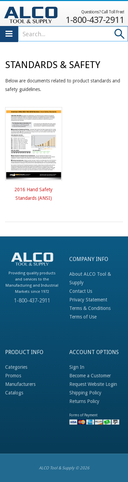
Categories (16, 367)
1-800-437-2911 (95, 16)
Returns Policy (84, 401)
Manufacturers (20, 384)
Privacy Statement (88, 299)
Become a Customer (90, 375)
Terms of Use (83, 317)
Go (120, 33)
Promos (13, 375)
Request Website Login (93, 384)
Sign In (76, 367)
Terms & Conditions (90, 308)
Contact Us (80, 291)
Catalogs (14, 392)
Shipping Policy (85, 392)
